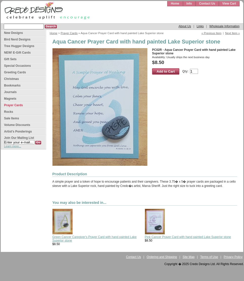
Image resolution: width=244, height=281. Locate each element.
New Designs (13, 33)
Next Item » (232, 33)
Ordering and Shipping (162, 257)
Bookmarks (12, 85)
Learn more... (12, 146)
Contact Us (207, 3)
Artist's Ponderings (18, 131)
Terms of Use (209, 257)
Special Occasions (17, 66)
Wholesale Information (224, 26)
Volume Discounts (17, 125)
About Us (185, 26)
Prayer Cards (69, 33)
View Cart (229, 3)
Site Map (188, 257)
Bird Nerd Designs (17, 39)
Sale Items (11, 118)
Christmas (11, 79)
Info (189, 3)
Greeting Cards (15, 72)
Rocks (8, 112)
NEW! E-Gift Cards (17, 52)
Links (200, 26)
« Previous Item (212, 33)
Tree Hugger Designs (19, 46)
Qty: (185, 71)
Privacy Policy (233, 257)
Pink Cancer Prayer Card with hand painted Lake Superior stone (188, 237)
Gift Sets (10, 59)
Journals (10, 92)
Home (175, 3)
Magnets (10, 98)
